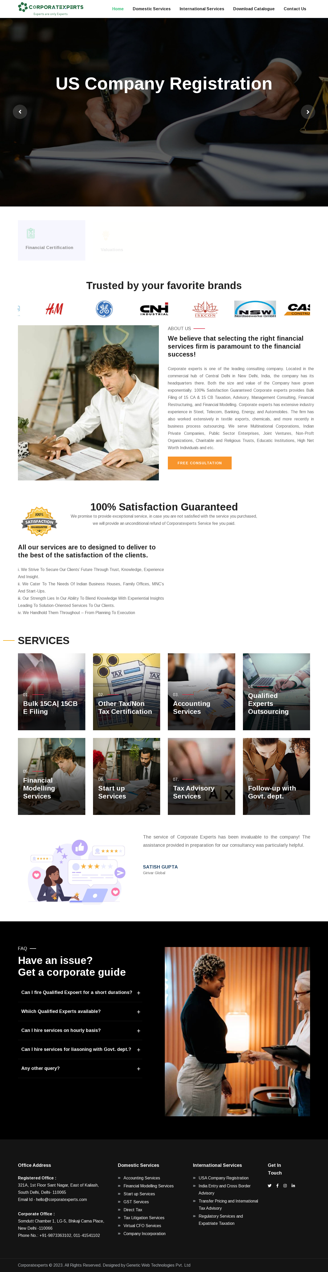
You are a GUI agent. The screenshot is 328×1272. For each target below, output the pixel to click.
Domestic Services (152, 9)
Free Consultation (200, 463)
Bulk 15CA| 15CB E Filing (50, 707)
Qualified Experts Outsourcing (268, 703)
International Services (202, 9)
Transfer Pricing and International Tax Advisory (228, 1204)
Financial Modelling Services (39, 788)
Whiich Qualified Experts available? (61, 1011)
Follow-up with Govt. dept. (272, 792)
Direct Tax (133, 1210)
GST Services (136, 1202)
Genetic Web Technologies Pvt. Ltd (158, 1265)
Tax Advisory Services (193, 792)
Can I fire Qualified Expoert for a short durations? (76, 992)
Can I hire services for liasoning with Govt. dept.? (76, 1049)
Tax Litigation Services (144, 1218)
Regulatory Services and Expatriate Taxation (221, 1220)
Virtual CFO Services (142, 1226)
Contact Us (295, 9)
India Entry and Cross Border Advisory (225, 1189)
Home (118, 9)
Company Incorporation (145, 1233)
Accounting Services (191, 707)
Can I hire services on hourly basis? (61, 1030)
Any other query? (40, 1068)
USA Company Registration (224, 1178)
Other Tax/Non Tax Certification (125, 707)
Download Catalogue (254, 9)
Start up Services (112, 792)
